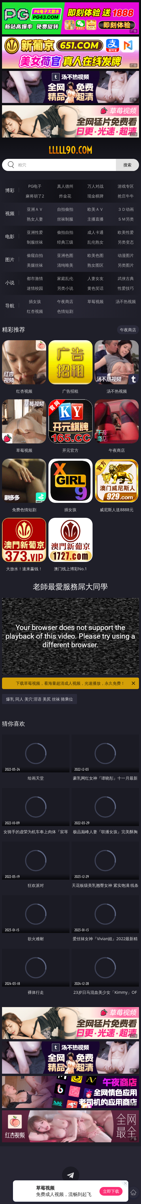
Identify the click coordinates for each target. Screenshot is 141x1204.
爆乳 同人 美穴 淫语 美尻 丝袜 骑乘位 (39, 699)
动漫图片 (126, 255)
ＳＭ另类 (126, 219)
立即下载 (111, 1191)
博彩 (9, 190)
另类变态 (126, 242)
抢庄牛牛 (126, 196)
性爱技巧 (126, 288)
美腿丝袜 (35, 265)
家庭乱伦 (65, 278)
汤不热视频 (126, 301)
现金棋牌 (95, 196)
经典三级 (65, 242)
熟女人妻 (35, 219)
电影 (9, 236)
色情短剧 (65, 311)
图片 (9, 259)
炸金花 (65, 196)
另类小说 (65, 288)
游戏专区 (126, 186)
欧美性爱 (126, 232)
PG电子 (35, 186)
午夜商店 (65, 301)
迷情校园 (35, 288)
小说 (9, 282)
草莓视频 (95, 301)
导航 (9, 305)
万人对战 (95, 186)
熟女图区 (95, 265)
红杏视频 (35, 311)
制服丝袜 (35, 242)
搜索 (127, 165)
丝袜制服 (65, 219)
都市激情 (35, 278)
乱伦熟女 (95, 242)
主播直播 (95, 219)
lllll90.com (70, 150)
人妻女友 (95, 278)
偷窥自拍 (35, 255)
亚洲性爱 (35, 232)
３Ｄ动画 (126, 209)
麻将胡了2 (35, 196)
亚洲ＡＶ (35, 209)
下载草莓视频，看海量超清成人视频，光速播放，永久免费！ (76, 683)
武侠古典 (126, 278)
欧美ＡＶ (95, 209)
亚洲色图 (65, 255)
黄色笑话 (95, 288)
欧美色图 (95, 255)
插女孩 (35, 301)
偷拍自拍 (65, 232)
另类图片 (126, 265)
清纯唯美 (65, 265)
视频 (9, 213)
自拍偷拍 (65, 209)
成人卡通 (95, 232)
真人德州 (65, 186)
